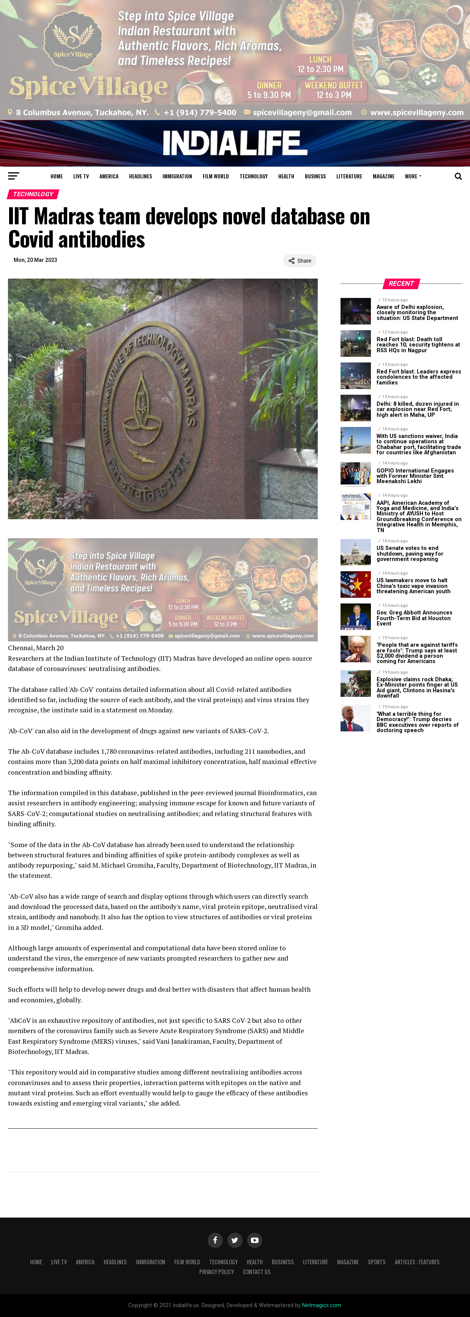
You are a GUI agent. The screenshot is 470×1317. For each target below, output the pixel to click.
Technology (254, 176)
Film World (216, 176)
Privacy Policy (216, 1272)
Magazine (383, 176)
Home (56, 176)
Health (286, 176)
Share (299, 260)
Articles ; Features (417, 1262)
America (108, 176)
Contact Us (257, 1272)
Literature (349, 176)
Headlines (140, 176)
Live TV (81, 176)
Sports (377, 1262)
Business (315, 176)
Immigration (177, 176)
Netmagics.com (321, 1305)
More (411, 176)
